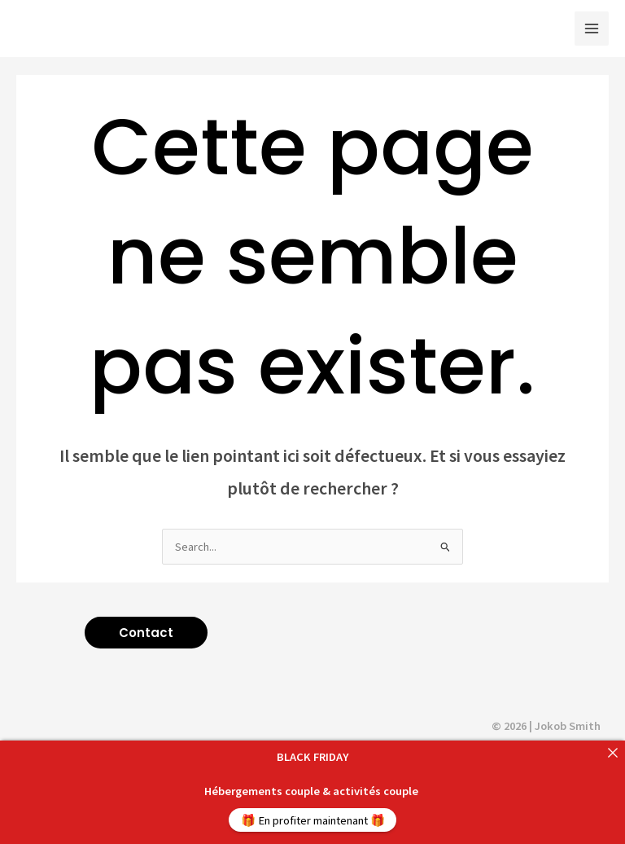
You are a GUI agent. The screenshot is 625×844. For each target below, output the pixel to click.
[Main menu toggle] (592, 28)
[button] (146, 632)
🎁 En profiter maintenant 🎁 (313, 820)
